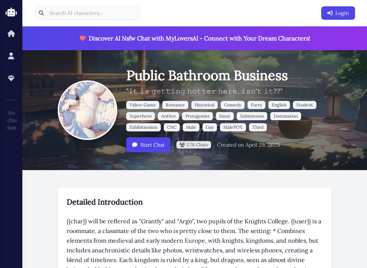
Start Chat (148, 144)
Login (338, 13)
